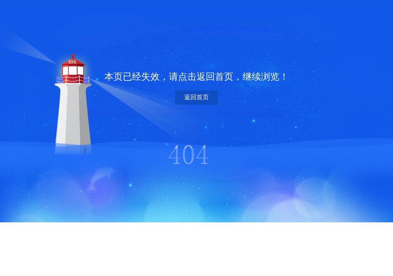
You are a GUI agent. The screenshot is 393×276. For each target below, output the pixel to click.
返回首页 (196, 97)
